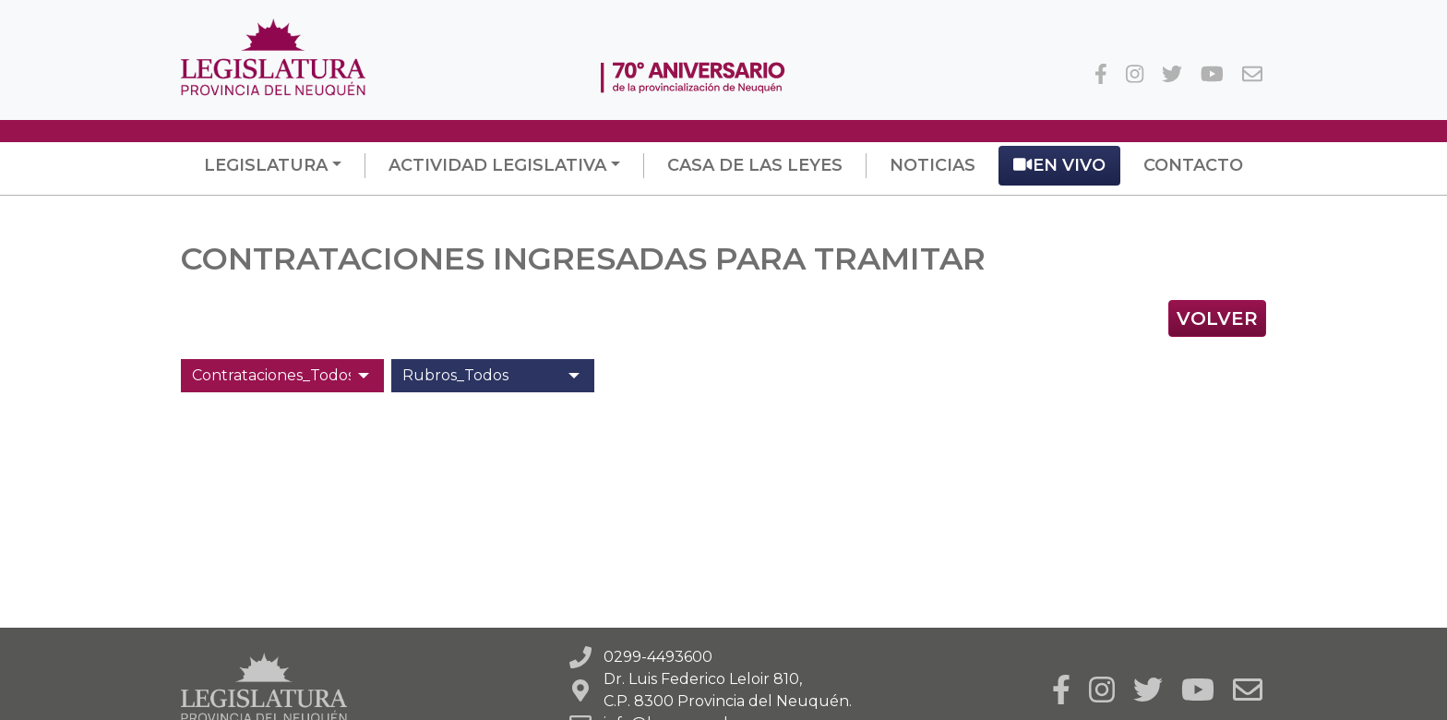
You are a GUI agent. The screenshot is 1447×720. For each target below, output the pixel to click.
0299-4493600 (658, 657)
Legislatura (266, 165)
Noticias (932, 165)
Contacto (1193, 165)
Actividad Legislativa (497, 165)
